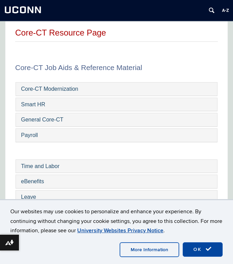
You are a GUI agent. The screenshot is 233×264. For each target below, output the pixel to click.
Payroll (29, 135)
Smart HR (33, 104)
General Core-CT (42, 120)
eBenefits (32, 181)
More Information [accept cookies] (149, 250)
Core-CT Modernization (49, 89)
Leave (28, 197)
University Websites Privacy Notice (120, 230)
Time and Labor (40, 166)
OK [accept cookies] (202, 249)
